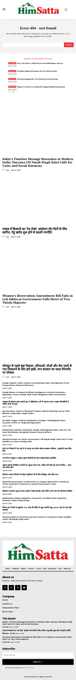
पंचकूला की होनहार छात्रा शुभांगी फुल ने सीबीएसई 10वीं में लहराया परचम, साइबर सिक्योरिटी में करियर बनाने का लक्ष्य (35, 403)
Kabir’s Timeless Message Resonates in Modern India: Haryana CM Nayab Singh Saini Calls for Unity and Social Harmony (37, 162)
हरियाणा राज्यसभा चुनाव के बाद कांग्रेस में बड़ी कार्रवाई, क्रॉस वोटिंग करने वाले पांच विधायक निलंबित (37, 491)
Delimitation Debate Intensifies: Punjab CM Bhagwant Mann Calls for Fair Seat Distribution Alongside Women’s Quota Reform (36, 431)
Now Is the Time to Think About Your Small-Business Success (40, 63)
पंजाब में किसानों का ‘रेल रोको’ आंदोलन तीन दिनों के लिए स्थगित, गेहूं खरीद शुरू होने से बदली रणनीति (34, 230)
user (7, 170)
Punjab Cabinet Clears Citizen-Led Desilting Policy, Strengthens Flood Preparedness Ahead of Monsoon (35, 384)
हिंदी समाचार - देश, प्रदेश (8, 633)
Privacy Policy (29, 668)
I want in (38, 662)
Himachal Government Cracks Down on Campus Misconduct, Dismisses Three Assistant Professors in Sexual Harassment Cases (35, 483)
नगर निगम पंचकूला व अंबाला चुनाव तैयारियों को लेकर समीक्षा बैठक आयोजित (29, 458)
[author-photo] (3, 170)
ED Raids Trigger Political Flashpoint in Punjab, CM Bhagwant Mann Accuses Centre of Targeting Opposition (33, 421)
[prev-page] (9, 91)
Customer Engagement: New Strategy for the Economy (37, 79)
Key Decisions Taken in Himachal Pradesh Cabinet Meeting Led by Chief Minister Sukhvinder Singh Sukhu (36, 412)
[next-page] (13, 91)
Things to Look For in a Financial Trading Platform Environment (41, 87)
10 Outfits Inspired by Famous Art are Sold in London (37, 71)
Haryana (5, 627)
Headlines (6, 642)
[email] (38, 655)
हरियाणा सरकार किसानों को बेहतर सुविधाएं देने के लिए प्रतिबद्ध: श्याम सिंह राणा (30, 474)
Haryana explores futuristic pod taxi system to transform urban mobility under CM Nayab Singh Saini (36, 518)
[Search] (69, 44)
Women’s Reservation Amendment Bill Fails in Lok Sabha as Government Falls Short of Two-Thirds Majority (37, 299)
